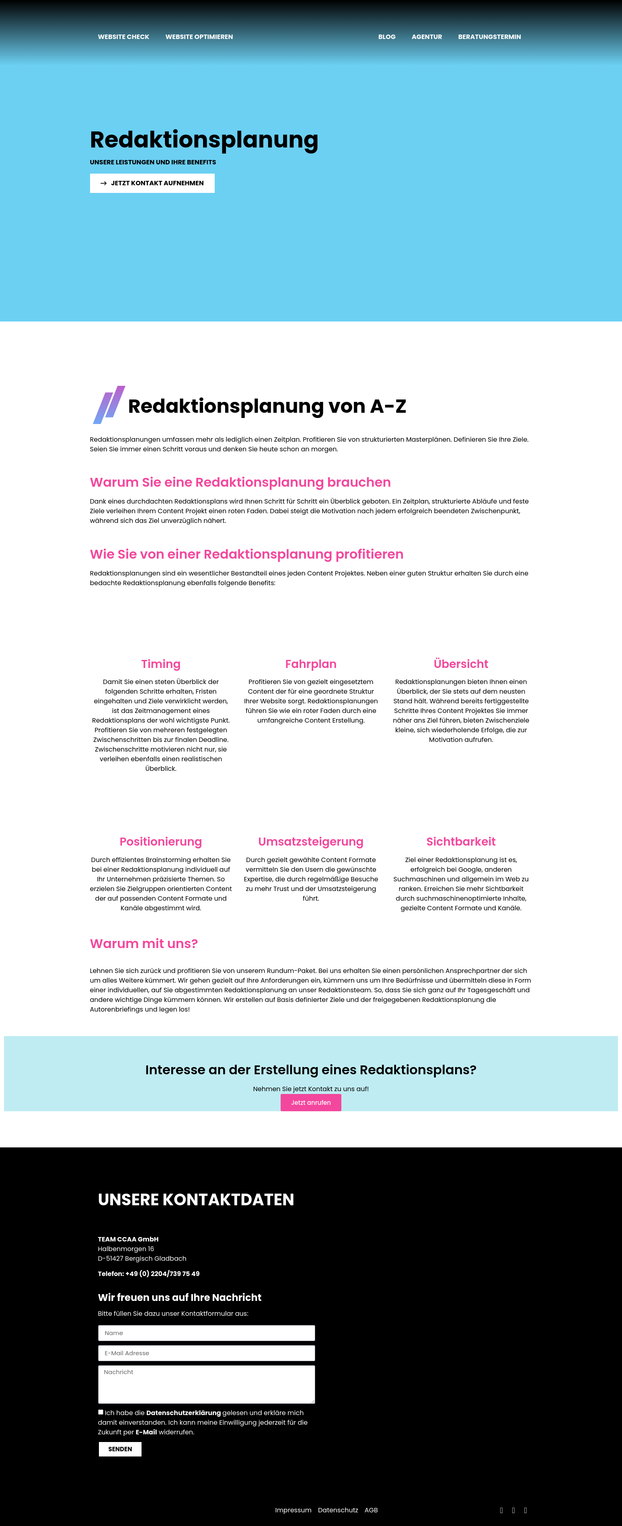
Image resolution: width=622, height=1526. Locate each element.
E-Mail (146, 1431)
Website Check (124, 36)
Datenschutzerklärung (183, 1412)
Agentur (427, 36)
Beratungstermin (489, 36)
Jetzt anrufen (311, 1102)
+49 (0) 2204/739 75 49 (162, 1273)
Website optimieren (199, 36)
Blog (387, 36)
